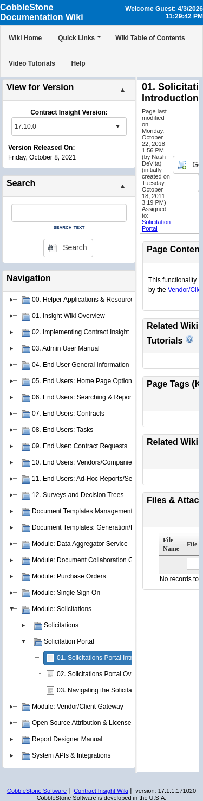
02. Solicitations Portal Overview (103, 674)
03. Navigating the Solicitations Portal (111, 690)
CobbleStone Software (37, 790)
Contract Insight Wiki (101, 790)
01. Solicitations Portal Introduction (107, 658)
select (117, 126)
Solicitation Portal (156, 225)
